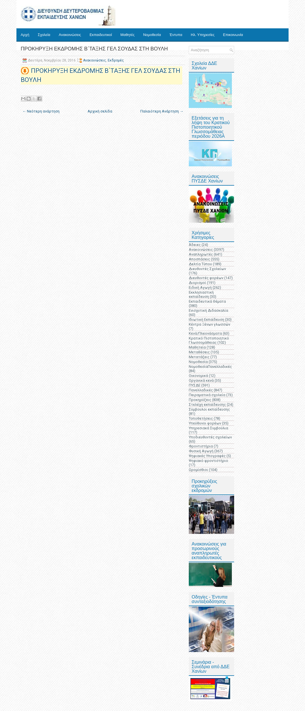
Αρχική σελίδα (100, 111)
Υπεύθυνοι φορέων (205, 423)
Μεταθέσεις (199, 352)
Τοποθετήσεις (201, 418)
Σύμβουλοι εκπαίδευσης (209, 409)
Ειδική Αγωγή (200, 287)
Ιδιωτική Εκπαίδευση (206, 319)
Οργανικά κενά (201, 380)
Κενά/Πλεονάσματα (205, 333)
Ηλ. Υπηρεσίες (203, 35)
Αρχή (25, 35)
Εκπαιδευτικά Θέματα (207, 301)
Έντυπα (176, 35)
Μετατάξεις (199, 357)
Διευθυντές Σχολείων (207, 269)
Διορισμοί (197, 283)
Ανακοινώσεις (70, 35)
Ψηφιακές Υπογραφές (207, 456)
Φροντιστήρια (201, 446)
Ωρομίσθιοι (198, 470)
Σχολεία (44, 35)
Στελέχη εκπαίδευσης (207, 404)
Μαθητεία (197, 347)
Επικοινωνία (233, 35)
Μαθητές (127, 35)
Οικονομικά (198, 375)
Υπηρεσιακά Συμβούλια (208, 428)
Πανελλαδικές (201, 390)
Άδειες (195, 245)
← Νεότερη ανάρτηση (41, 111)
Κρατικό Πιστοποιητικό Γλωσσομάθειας (209, 340)
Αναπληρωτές (201, 254)
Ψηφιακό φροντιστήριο (208, 461)
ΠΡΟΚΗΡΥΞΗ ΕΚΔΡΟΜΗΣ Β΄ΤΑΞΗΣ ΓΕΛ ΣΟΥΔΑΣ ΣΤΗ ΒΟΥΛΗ (94, 49)
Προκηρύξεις (200, 400)
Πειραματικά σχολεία (207, 395)
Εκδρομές (116, 60)
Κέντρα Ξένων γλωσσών (209, 324)
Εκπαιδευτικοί (101, 35)
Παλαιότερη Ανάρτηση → (161, 111)
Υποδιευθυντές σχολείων (210, 437)
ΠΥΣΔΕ (194, 385)
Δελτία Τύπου (200, 264)
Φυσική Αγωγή (201, 451)
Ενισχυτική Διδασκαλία (208, 310)
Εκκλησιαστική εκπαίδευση (201, 294)
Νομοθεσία (152, 35)
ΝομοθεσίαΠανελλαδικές (210, 366)
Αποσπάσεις (199, 259)
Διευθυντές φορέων (206, 278)
